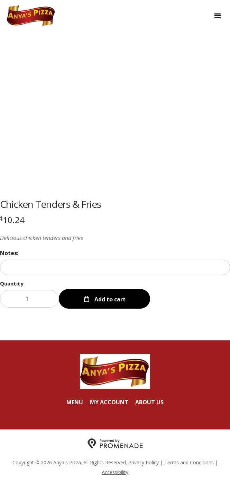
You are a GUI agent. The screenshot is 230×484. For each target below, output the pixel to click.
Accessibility (115, 472)
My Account (109, 402)
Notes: (9, 253)
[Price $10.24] (12, 219)
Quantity (12, 283)
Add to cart (109, 299)
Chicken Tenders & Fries (50, 204)
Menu (74, 402)
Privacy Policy (143, 462)
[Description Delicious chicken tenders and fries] (115, 238)
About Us (149, 402)
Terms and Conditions (189, 462)
